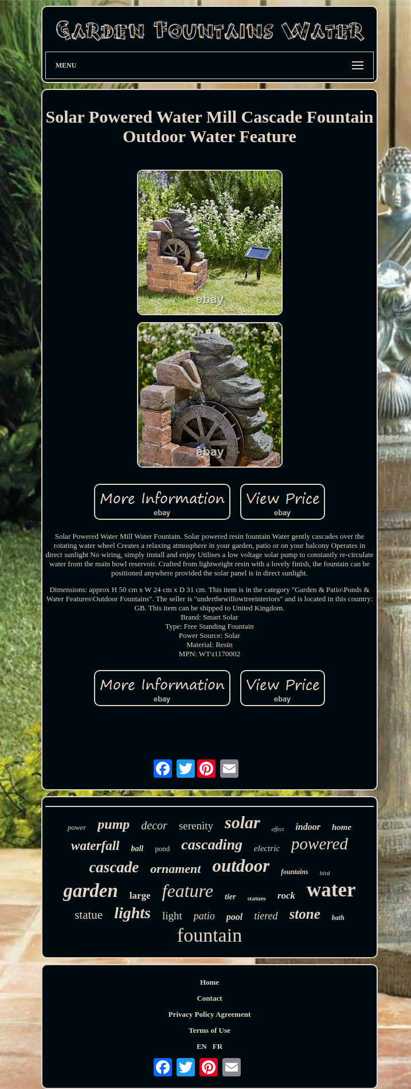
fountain (209, 935)
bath (338, 918)
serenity (196, 826)
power (77, 827)
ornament (175, 868)
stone (304, 914)
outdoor (240, 866)
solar (242, 822)
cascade (114, 867)
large (140, 895)
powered (319, 844)
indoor (307, 827)
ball (137, 848)
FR (217, 1046)
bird (325, 872)
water (331, 890)
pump (113, 824)
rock (286, 895)
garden (90, 890)
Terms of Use (209, 1030)
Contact (209, 998)
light (172, 916)
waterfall (95, 846)
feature (187, 890)
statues (257, 898)
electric (267, 848)
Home (209, 982)
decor (154, 825)
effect (278, 829)
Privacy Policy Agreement (209, 1014)
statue (89, 915)
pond (162, 848)
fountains (294, 872)
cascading (211, 844)
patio (204, 916)
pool (234, 917)
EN (202, 1046)
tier (230, 896)
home (341, 827)
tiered (265, 916)
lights (132, 913)
